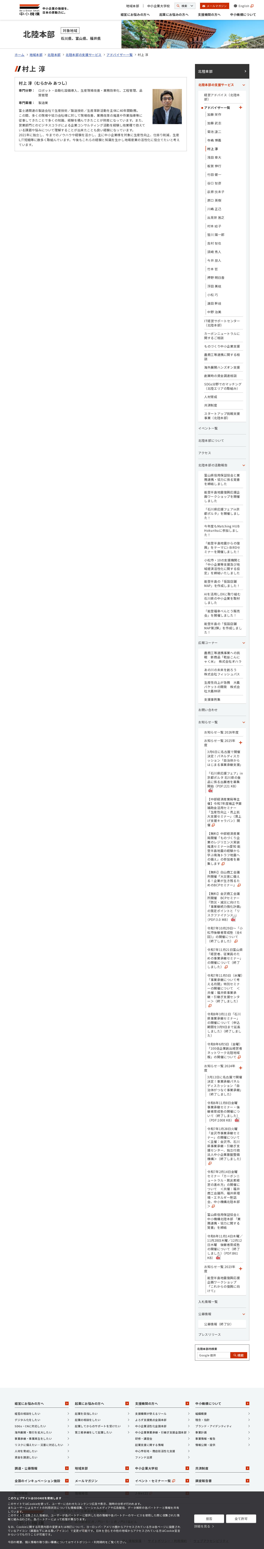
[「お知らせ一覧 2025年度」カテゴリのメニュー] (240, 728)
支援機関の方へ (209, 14)
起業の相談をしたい (88, 1405)
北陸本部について (211, 425)
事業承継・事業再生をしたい (33, 1424)
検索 (239, 1340)
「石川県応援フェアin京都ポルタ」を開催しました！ (222, 498)
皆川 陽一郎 (215, 219)
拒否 (209, 1518)
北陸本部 (54, 39)
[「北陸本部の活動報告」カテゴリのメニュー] (243, 450)
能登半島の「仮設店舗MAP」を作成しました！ (222, 568)
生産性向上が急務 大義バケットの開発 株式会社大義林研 (222, 671)
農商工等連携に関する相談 (222, 341)
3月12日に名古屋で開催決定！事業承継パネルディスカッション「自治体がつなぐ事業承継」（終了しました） (224, 1071)
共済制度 (210, 390)
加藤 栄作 (214, 99)
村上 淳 (212, 134)
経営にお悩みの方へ (135, 14)
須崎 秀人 (214, 237)
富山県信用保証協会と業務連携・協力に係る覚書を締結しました (222, 464)
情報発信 (102, 1478)
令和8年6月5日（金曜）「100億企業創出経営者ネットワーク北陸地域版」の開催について (224, 1035)
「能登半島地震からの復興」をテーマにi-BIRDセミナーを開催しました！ (222, 532)
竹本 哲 (212, 254)
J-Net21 (162, 1478)
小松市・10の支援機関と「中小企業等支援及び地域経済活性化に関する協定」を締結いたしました (222, 551)
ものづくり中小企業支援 (222, 331)
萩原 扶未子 (215, 176)
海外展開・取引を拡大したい (33, 1417)
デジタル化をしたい (27, 1405)
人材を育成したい (26, 1436)
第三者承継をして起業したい (93, 1417)
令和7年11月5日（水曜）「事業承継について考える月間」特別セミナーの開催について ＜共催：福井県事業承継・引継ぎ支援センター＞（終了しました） (224, 975)
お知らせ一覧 (208, 707)
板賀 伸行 (214, 151)
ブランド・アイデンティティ (213, 1411)
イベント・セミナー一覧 (162, 1466)
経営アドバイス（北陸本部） (222, 82)
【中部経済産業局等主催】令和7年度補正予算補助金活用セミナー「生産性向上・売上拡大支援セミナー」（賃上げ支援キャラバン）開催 (224, 797)
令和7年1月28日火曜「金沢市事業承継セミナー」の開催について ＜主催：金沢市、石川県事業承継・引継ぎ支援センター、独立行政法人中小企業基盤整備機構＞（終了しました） (225, 1131)
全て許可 (241, 1518)
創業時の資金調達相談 (220, 360)
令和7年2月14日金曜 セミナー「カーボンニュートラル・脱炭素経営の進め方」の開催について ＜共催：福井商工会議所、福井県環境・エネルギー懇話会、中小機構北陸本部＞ (224, 1173)
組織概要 (201, 1399)
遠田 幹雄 (214, 288)
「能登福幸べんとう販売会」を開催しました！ (222, 598)
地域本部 (132, 5)
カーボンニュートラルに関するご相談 (222, 320)
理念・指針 (202, 1405)
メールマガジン (102, 1466)
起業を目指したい (86, 1399)
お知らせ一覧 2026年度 (221, 717)
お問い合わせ (208, 695)
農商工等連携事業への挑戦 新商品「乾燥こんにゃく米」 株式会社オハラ (223, 642)
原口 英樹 (214, 185)
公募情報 (204, 1299)
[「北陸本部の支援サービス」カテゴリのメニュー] (243, 70)
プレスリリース (209, 1319)
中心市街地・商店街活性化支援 (155, 1436)
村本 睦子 (214, 211)
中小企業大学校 (158, 5)
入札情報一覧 (208, 1286)
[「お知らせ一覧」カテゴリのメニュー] (243, 707)
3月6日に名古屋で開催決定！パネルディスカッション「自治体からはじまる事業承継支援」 (225, 743)
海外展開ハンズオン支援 (222, 352)
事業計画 (201, 1417)
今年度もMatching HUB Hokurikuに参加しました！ (222, 515)
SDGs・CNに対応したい (30, 1411)
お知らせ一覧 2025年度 (219, 727)
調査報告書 (222, 1466)
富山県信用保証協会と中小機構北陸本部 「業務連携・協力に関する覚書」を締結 (224, 1206)
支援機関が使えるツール (151, 1399)
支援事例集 (212, 684)
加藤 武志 (214, 108)
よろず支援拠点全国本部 (151, 1405)
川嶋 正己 (214, 194)
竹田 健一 (214, 159)
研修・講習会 (143, 1424)
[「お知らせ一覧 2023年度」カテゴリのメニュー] (240, 1254)
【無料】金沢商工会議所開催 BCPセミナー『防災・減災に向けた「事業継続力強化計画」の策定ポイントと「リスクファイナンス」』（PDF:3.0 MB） (224, 891)
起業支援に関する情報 (149, 1430)
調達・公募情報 (42, 1453)
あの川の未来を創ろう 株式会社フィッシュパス (222, 657)
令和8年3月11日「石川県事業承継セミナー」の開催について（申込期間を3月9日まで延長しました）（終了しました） (224, 1010)
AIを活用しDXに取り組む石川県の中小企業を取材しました (222, 583)
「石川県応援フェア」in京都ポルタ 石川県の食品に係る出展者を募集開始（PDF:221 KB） (225, 767)
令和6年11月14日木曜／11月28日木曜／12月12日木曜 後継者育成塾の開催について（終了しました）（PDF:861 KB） (225, 1232)
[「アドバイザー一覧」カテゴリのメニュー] (240, 92)
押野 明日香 (215, 262)
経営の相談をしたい (27, 1399)
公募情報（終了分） (218, 1309)
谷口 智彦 (214, 168)
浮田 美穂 (214, 271)
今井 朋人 (214, 245)
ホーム (19, 39)
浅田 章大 (214, 142)
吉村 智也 (214, 228)
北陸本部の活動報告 (213, 450)
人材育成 (210, 382)
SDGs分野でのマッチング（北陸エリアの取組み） (223, 371)
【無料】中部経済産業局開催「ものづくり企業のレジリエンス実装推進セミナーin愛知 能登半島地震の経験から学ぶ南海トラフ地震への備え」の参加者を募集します (224, 833)
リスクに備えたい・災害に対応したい (39, 1430)
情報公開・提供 (205, 1430)
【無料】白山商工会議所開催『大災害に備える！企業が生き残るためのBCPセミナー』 (224, 863)
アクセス (204, 438)
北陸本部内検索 (207, 1334)
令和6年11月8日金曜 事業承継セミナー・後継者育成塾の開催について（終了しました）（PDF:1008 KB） (224, 1097)
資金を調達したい (26, 1442)
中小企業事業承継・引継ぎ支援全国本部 (161, 1417)
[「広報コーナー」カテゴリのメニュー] (243, 627)
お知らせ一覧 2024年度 (219, 1053)
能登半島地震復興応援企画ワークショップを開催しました (222, 481)
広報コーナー (208, 627)
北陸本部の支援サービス (83, 39)
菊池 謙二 (214, 116)
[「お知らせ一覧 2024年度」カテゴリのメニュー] (240, 1053)
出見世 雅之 (215, 202)
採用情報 (42, 1478)
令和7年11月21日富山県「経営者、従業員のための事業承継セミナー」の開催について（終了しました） (225, 943)
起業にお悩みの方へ (174, 14)
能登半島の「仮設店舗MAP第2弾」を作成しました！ (223, 613)
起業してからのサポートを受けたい (98, 1411)
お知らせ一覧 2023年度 (219, 1253)
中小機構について (243, 14)
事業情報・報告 (205, 1424)
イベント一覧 (208, 413)
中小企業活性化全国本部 (151, 1411)
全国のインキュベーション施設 (42, 1466)
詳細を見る (202, 1526)
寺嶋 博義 (214, 125)
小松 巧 (212, 279)
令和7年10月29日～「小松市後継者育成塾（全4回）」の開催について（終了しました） (225, 919)
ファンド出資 (143, 1442)
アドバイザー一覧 (120, 39)
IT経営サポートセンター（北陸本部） (222, 308)
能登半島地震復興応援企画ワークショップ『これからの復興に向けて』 (223, 1269)
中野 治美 (214, 297)
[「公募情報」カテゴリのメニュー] (243, 1299)
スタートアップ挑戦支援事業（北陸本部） (222, 400)
